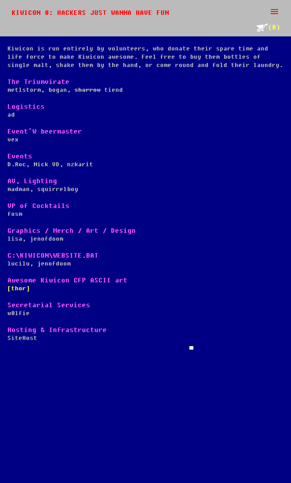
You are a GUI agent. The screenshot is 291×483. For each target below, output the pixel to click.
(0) (268, 27)
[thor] (18, 288)
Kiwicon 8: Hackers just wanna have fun (90, 13)
